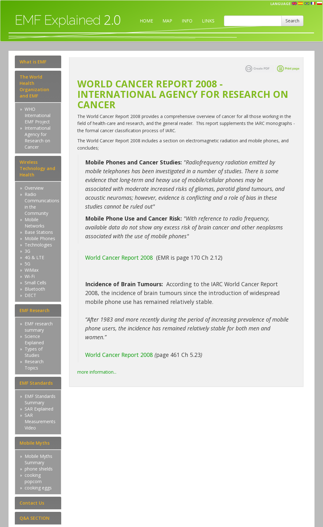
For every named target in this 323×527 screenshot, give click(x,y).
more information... (96, 372)
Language (280, 3)
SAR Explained (39, 409)
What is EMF (33, 62)
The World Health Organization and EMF (34, 86)
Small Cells (35, 283)
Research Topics (34, 364)
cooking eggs (38, 488)
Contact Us (32, 503)
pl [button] (319, 3)
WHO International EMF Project (37, 115)
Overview (34, 188)
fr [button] (313, 3)
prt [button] (306, 3)
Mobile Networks (34, 222)
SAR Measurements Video (40, 421)
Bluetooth (35, 289)
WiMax (31, 270)
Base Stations (39, 232)
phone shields (39, 469)
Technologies (38, 245)
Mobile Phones (40, 238)
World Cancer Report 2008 (119, 257)
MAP (167, 21)
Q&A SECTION (35, 518)
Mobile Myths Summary (38, 459)
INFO (187, 21)
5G (27, 264)
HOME (146, 21)
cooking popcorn (33, 478)
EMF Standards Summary (40, 399)
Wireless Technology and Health (37, 168)
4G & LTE (34, 257)
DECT (30, 295)
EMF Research (35, 310)
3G (27, 251)
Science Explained (34, 339)
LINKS (208, 21)
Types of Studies (34, 352)
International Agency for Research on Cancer (37, 137)
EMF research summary (39, 327)
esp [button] (300, 3)
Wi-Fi (30, 276)
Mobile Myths (35, 443)
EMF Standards (36, 383)
